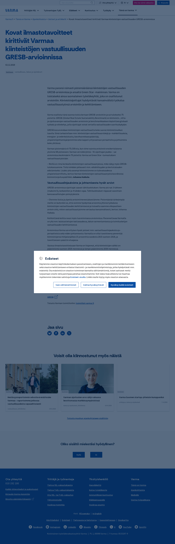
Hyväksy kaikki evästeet (122, 284)
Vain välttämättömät (66, 284)
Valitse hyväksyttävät (93, 284)
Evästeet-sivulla (78, 277)
